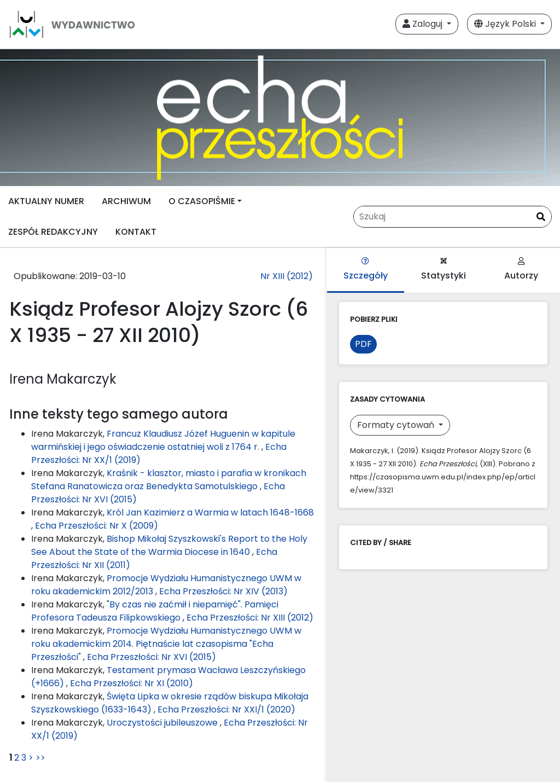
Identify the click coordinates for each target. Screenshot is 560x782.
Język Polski (506, 24)
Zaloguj (423, 24)
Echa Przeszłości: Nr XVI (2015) (151, 657)
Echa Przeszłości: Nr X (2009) (96, 525)
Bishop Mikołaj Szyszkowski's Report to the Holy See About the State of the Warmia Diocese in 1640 (169, 545)
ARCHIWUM (126, 201)
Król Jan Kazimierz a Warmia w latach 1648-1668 (210, 512)
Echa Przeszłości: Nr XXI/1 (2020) (226, 709)
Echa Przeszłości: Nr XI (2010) (131, 683)
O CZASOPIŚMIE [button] (201, 201)
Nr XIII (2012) (286, 276)
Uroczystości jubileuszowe (163, 722)
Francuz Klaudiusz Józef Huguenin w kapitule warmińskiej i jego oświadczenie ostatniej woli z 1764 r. (163, 440)
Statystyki (443, 269)
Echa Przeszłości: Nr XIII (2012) (249, 617)
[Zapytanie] (452, 216)
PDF (363, 344)
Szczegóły (365, 269)
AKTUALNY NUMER (46, 201)
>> (40, 757)
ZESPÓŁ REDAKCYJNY (53, 231)
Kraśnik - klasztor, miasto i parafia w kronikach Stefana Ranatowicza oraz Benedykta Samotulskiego (168, 480)
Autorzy (521, 269)
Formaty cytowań (396, 425)
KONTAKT (135, 231)
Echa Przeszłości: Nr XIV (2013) (223, 591)
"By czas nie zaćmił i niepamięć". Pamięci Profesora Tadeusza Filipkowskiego (154, 611)
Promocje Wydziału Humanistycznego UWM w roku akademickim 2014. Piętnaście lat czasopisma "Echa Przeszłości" (166, 643)
